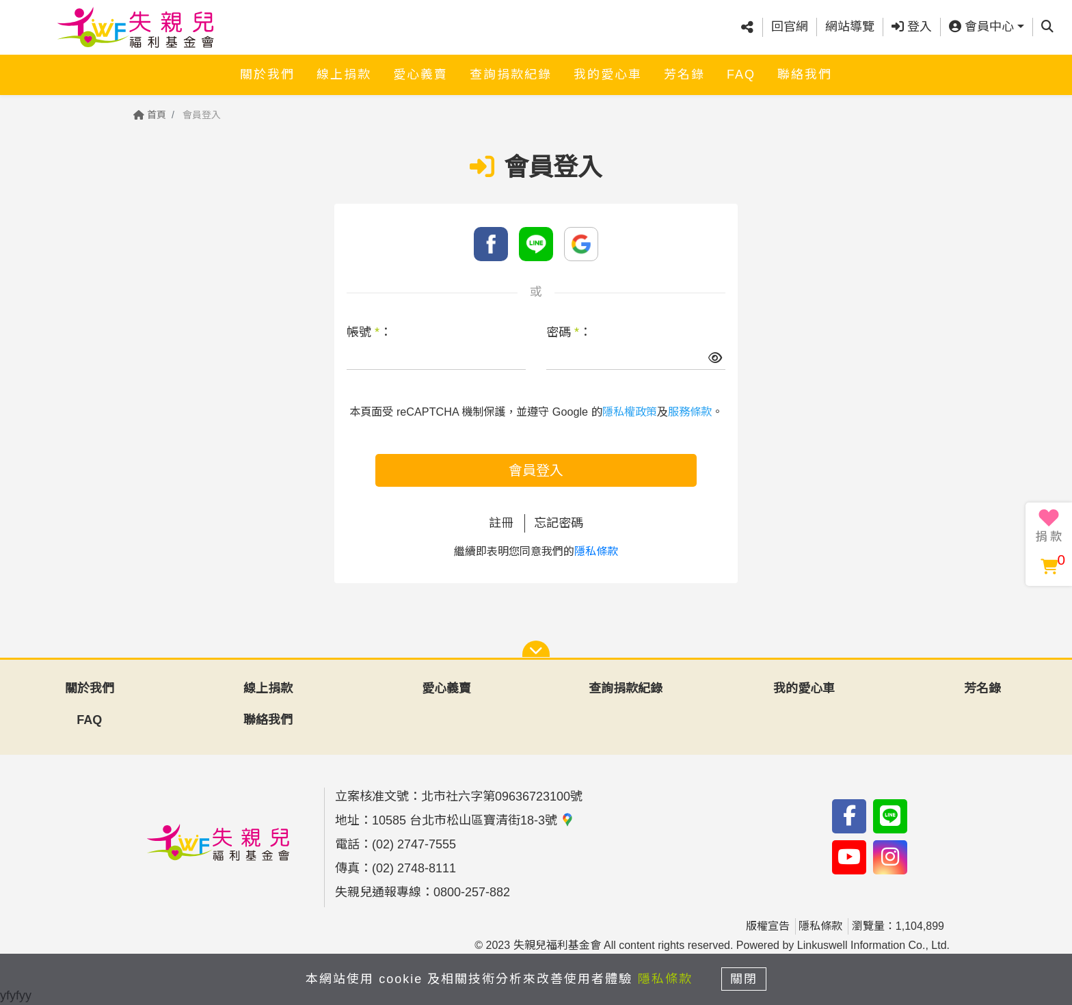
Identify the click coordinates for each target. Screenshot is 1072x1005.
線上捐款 (344, 73)
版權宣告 (768, 926)
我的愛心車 (608, 73)
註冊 (501, 523)
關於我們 (267, 73)
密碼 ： (568, 332)
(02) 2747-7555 (414, 844)
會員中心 (981, 27)
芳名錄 (684, 73)
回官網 (789, 27)
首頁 (149, 114)
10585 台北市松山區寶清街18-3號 (473, 820)
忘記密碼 (558, 523)
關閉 (744, 979)
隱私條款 (596, 551)
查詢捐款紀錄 (511, 73)
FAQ (741, 73)
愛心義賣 (420, 73)
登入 (912, 27)
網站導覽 (849, 27)
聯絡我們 (804, 73)
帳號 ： (369, 332)
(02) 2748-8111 (414, 868)
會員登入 (536, 470)
